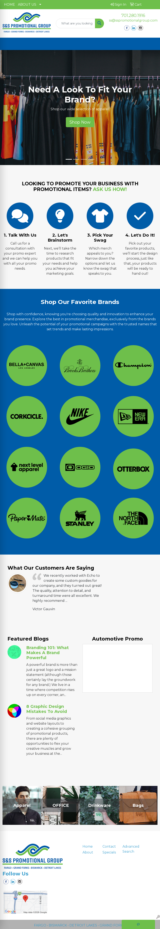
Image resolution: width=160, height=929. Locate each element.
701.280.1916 (133, 15)
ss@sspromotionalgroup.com (133, 20)
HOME (9, 4)
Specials (109, 852)
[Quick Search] (75, 23)
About (87, 852)
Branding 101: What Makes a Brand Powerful (47, 652)
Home (87, 846)
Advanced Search (130, 848)
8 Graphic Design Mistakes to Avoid (46, 709)
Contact (109, 846)
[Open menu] (152, 44)
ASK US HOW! (110, 189)
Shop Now (80, 122)
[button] (12, 107)
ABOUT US (27, 4)
